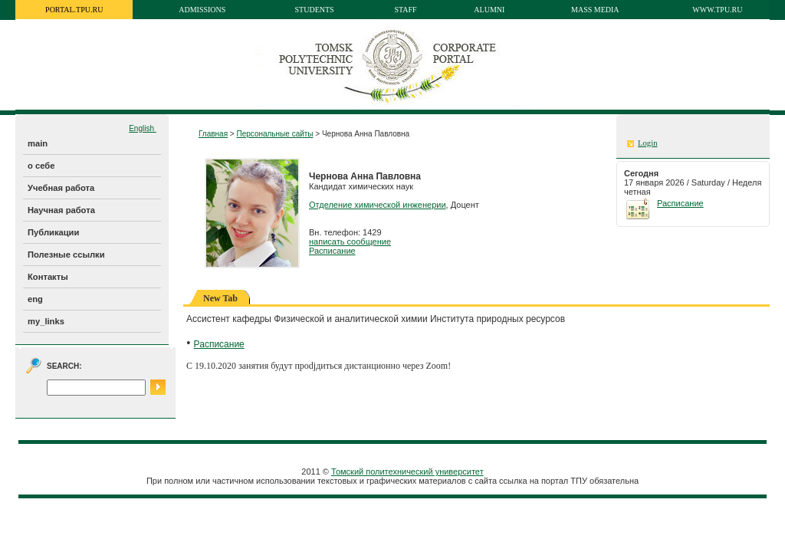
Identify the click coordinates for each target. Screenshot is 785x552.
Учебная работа (61, 187)
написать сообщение (350, 241)
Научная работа (61, 210)
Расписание (332, 250)
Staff (405, 9)
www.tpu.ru (717, 9)
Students (314, 9)
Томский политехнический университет (407, 471)
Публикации (53, 232)
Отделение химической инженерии (377, 204)
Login (647, 143)
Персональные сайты (274, 134)
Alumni (489, 9)
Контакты (48, 276)
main (38, 143)
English (142, 128)
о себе (41, 165)
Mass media (595, 9)
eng (35, 299)
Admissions (202, 9)
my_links (46, 321)
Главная (213, 134)
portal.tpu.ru (74, 9)
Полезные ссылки (66, 254)
